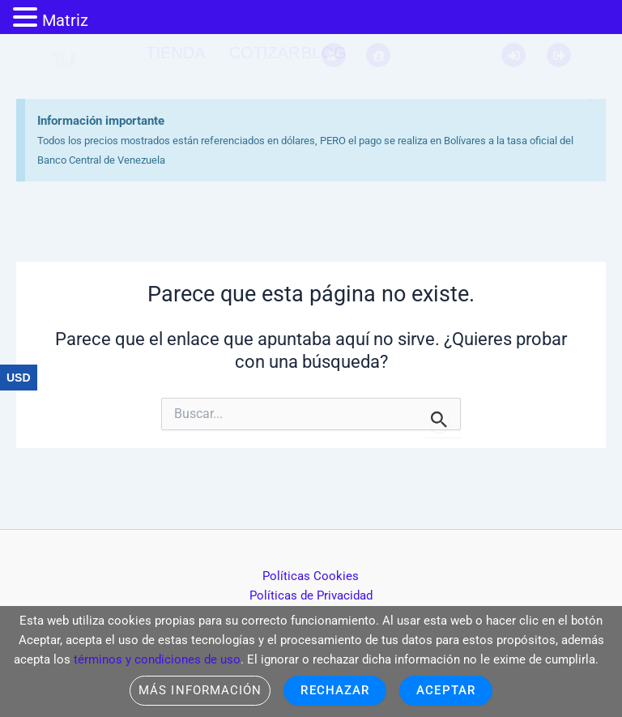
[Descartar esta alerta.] (561, 68)
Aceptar (445, 690)
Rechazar (334, 690)
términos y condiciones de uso (157, 659)
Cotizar (264, 53)
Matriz (65, 20)
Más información (200, 690)
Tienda (175, 53)
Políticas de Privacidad (311, 595)
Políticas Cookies (310, 576)
